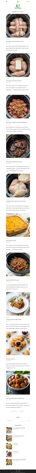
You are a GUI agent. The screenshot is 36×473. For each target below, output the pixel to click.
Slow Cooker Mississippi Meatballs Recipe (15, 398)
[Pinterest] (19, 470)
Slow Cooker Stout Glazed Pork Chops (14, 161)
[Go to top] (18, 471)
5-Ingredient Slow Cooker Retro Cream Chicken (16, 201)
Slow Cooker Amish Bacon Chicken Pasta (15, 41)
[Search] (29, 1)
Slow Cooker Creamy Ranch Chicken (13, 80)
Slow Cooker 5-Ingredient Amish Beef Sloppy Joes (16, 122)
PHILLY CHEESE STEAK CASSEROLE (19, 459)
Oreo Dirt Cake (15, 451)
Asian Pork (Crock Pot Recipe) (12, 280)
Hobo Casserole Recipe (11, 240)
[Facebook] (16, 470)
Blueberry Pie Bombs (10, 359)
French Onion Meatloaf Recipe (18, 435)
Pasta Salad (15, 443)
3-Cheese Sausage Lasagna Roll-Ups (14, 319)
